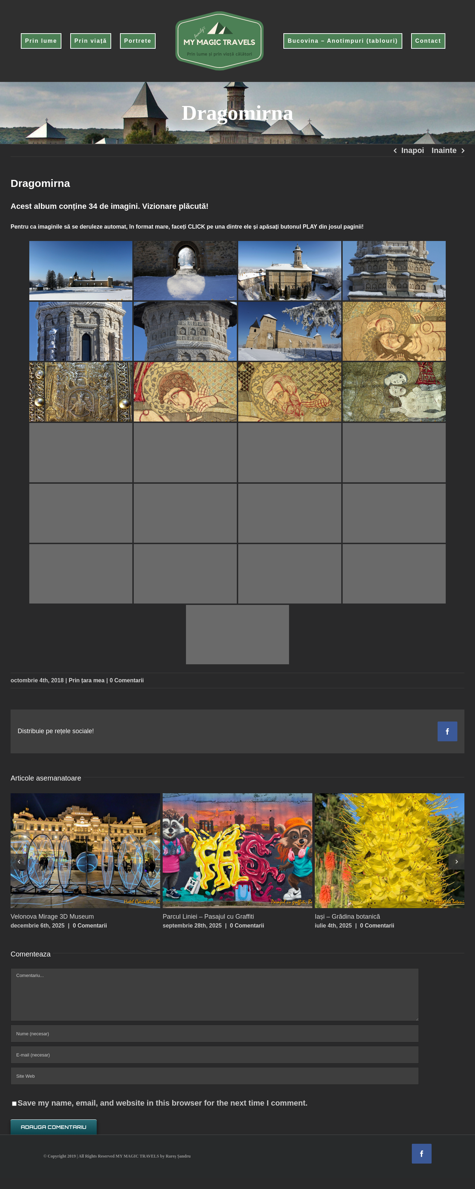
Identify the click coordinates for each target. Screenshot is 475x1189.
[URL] (215, 1076)
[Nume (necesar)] (215, 1033)
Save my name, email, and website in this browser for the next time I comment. (163, 1103)
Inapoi (412, 150)
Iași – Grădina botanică (347, 916)
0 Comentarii (127, 680)
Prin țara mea (86, 680)
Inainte (444, 150)
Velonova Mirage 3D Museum (52, 916)
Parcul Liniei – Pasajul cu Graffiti (208, 916)
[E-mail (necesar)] (215, 1055)
